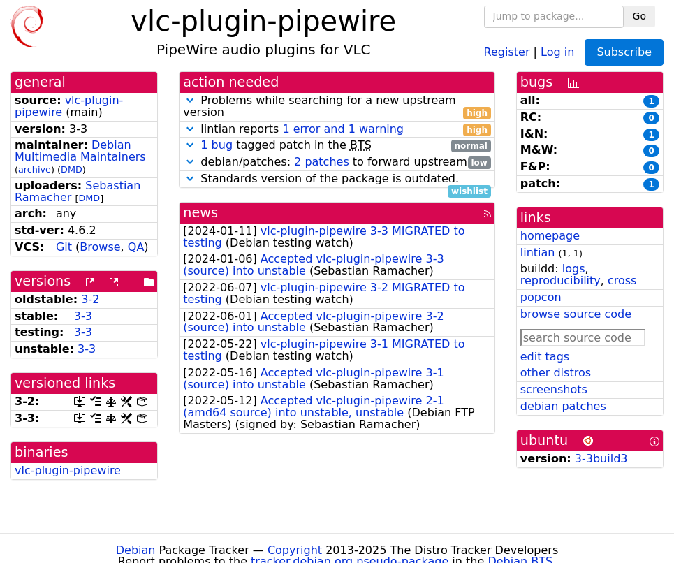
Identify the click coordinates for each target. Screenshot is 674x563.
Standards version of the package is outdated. (337, 179)
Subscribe (624, 52)
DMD (71, 169)
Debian (136, 550)
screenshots (553, 389)
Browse (100, 247)
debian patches (563, 406)
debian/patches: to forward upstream (337, 162)
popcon (541, 297)
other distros (555, 372)
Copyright (295, 550)
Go (639, 16)
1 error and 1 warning (343, 129)
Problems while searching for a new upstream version (337, 107)
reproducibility (560, 280)
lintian (537, 252)
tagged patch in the (337, 146)
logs (573, 268)
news (200, 213)
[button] (189, 100)
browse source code (575, 314)
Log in (557, 51)
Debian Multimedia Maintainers (80, 150)
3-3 (83, 316)
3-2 (90, 299)
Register (507, 51)
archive (34, 169)
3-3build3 (601, 458)
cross (622, 280)
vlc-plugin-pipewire (69, 106)
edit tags (544, 356)
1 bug (216, 145)
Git (64, 247)
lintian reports (337, 130)
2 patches (321, 161)
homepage (550, 235)
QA (136, 247)
